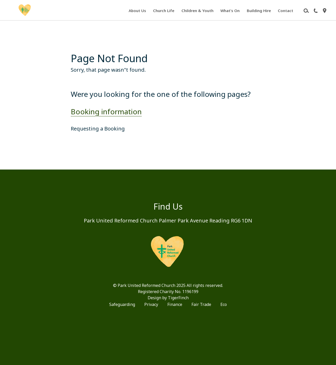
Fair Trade (201, 304)
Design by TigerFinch (168, 298)
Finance (174, 304)
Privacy (151, 304)
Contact (285, 10)
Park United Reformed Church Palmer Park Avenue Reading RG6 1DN (168, 220)
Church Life (163, 10)
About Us (137, 10)
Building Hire (259, 10)
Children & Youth (197, 10)
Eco (223, 304)
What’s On (230, 10)
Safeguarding (122, 304)
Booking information (106, 111)
